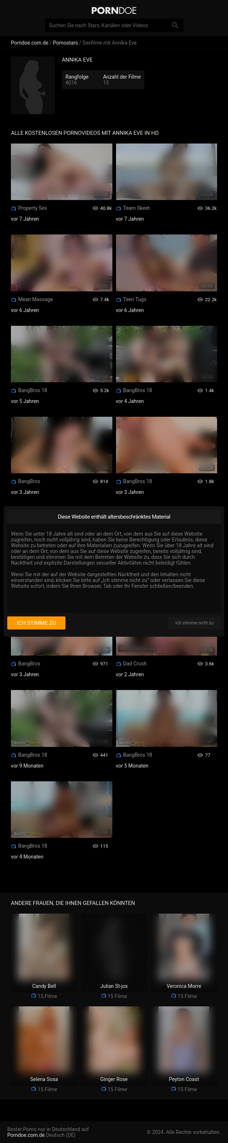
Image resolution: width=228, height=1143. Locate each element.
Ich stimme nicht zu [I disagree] (194, 622)
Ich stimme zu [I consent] (36, 623)
